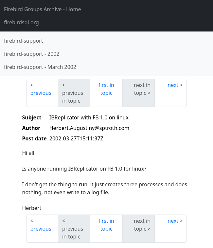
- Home (42, 9)
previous (40, 92)
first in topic (106, 88)
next (173, 85)
